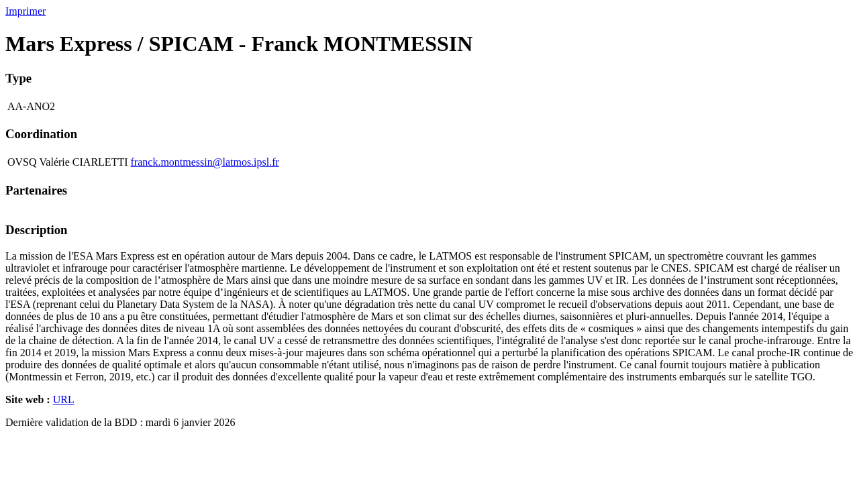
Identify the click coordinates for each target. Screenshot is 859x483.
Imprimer (25, 11)
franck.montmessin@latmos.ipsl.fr (205, 162)
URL (63, 399)
